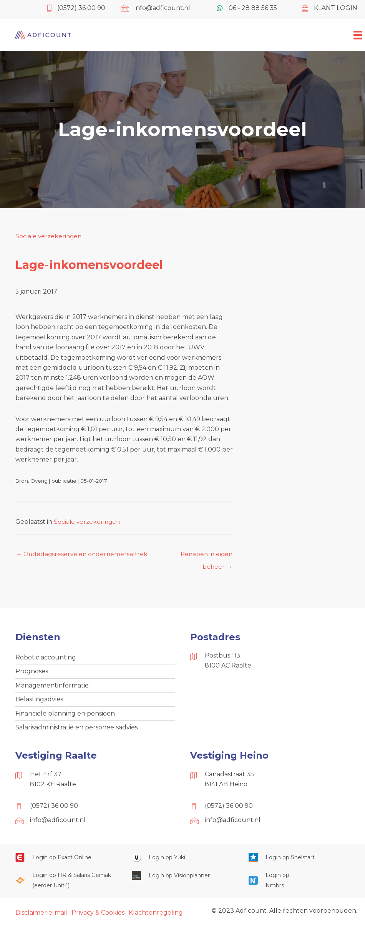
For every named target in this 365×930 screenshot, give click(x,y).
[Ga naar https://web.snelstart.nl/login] (299, 860)
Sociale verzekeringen (49, 236)
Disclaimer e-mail (41, 915)
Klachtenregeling (156, 915)
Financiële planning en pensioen (65, 715)
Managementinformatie (52, 687)
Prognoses (31, 672)
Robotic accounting (45, 658)
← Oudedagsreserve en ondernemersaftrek (84, 554)
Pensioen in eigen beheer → (205, 556)
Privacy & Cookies (97, 915)
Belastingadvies (39, 701)
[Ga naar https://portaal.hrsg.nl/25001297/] (65, 884)
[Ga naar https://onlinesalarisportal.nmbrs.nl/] (270, 884)
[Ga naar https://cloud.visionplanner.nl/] (182, 879)
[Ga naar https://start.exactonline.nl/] (65, 860)
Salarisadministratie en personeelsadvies (76, 730)
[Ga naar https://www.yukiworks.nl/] (182, 860)
